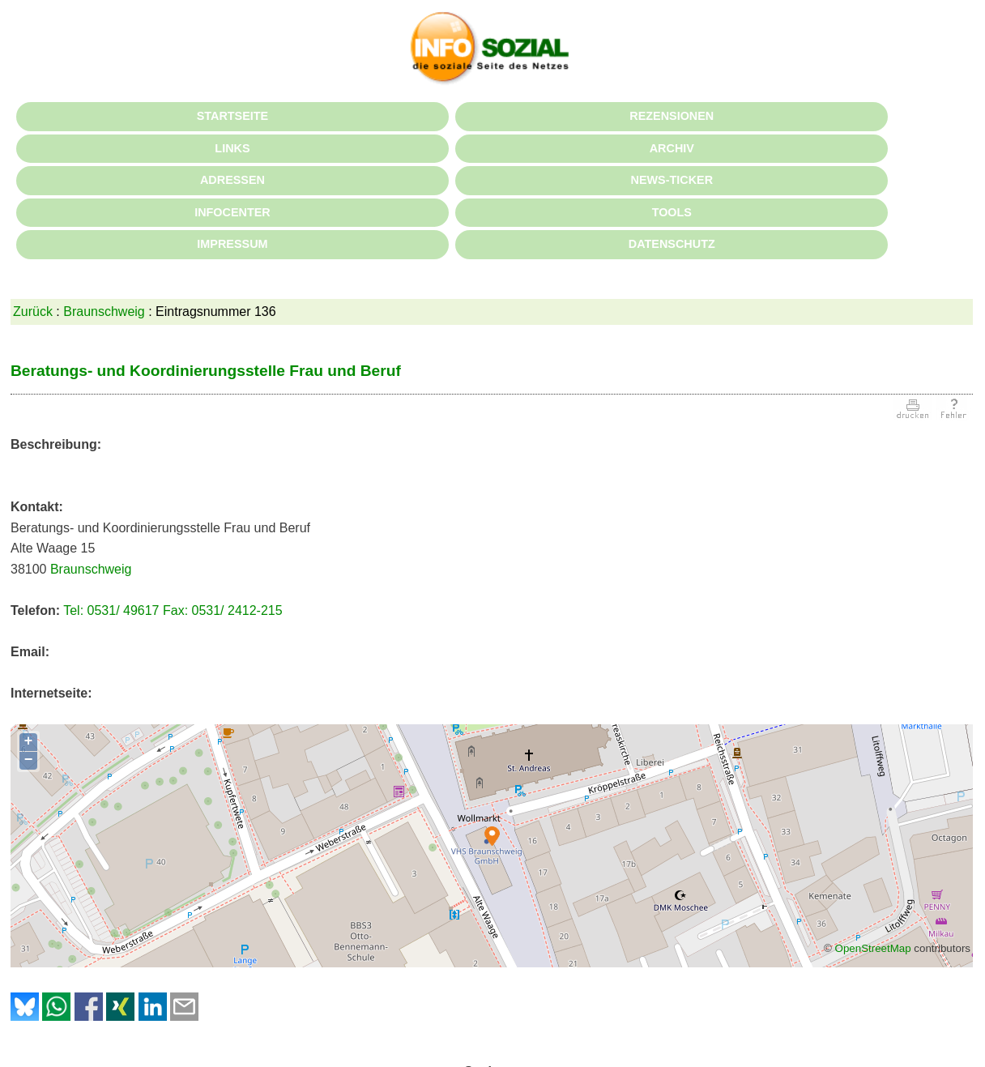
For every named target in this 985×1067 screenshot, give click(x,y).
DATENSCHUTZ (672, 243)
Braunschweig (104, 311)
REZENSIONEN (671, 115)
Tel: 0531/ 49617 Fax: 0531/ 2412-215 (172, 610)
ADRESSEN (232, 179)
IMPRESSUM (232, 243)
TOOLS (672, 212)
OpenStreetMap (873, 948)
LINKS (232, 148)
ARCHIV (672, 148)
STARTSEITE (232, 115)
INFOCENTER (232, 212)
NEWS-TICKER (672, 179)
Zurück (33, 311)
